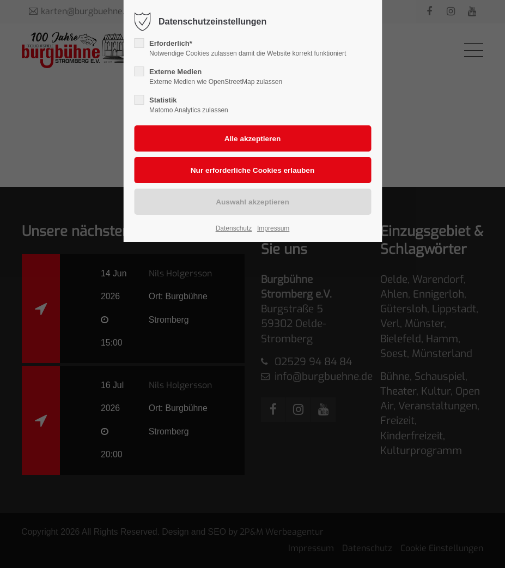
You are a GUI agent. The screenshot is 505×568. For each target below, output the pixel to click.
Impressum (273, 228)
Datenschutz (234, 228)
